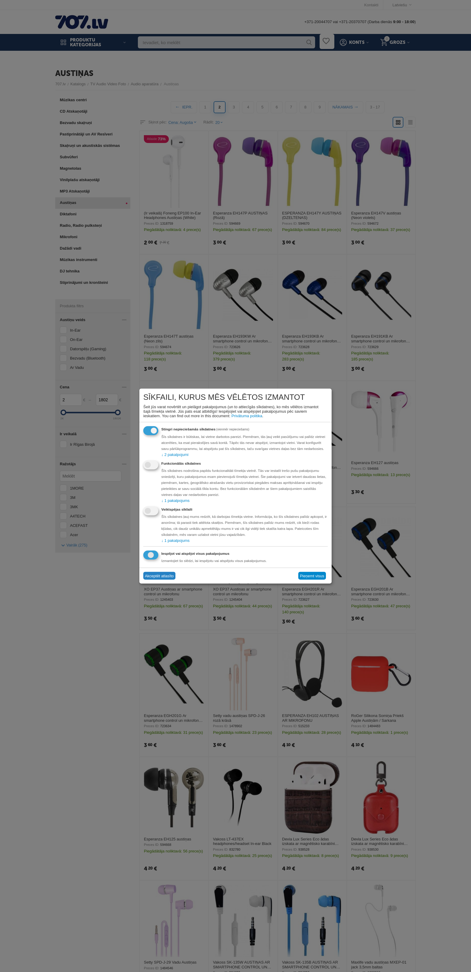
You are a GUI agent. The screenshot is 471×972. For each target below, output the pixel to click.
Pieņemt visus (312, 575)
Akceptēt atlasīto (159, 575)
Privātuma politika (246, 416)
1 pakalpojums (175, 500)
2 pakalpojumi (174, 454)
